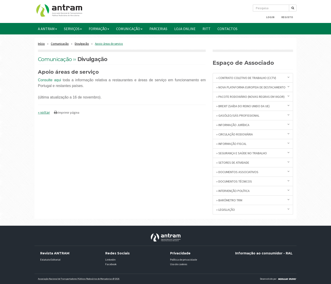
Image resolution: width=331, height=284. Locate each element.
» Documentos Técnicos (252, 181)
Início (41, 44)
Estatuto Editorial (50, 259)
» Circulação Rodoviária (252, 134)
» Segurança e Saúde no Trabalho (252, 153)
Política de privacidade (183, 259)
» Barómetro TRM (252, 200)
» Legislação (252, 209)
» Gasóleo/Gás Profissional (252, 115)
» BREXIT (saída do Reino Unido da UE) (252, 106)
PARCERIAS (158, 28)
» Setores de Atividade (252, 162)
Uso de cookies (178, 264)
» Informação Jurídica (252, 125)
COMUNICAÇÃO (129, 28)
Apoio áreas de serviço (109, 44)
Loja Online (185, 28)
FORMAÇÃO (99, 28)
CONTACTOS (227, 28)
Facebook (111, 264)
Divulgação (82, 44)
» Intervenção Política (252, 190)
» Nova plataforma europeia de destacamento (252, 87)
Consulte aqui (49, 80)
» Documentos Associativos (252, 172)
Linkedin (110, 259)
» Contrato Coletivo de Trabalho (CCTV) (252, 78)
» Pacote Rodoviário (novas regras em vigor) (252, 96)
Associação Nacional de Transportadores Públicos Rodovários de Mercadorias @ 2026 (79, 278)
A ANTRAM (47, 28)
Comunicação (60, 44)
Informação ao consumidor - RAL (264, 253)
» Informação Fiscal (252, 143)
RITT (207, 28)
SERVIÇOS (73, 28)
